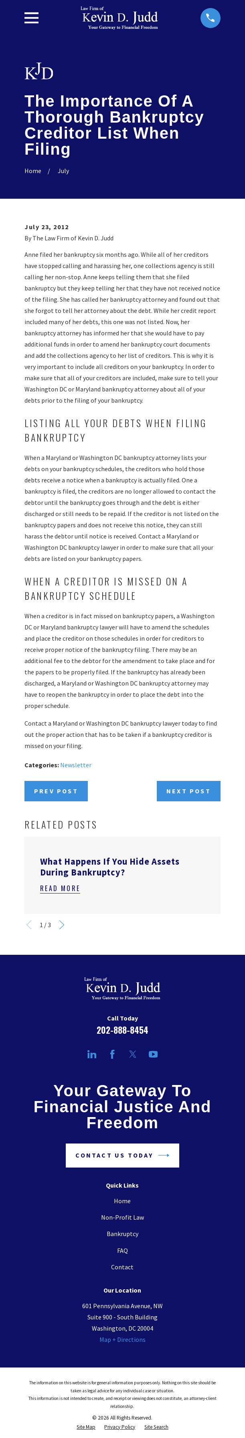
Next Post (188, 791)
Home (122, 1201)
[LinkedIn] (91, 1054)
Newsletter (75, 765)
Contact (122, 1267)
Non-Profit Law (122, 1217)
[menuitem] (86, 1427)
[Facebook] (112, 1054)
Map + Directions (122, 1339)
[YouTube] (153, 1054)
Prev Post (56, 791)
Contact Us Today (122, 1155)
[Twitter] (132, 1054)
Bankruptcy (122, 1234)
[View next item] (61, 924)
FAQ (122, 1250)
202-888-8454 (122, 1030)
